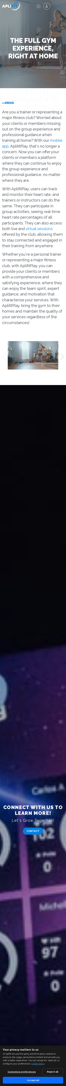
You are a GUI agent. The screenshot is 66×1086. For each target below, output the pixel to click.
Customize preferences (22, 1071)
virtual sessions (39, 229)
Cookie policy (38, 1063)
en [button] (58, 6)
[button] (4, 357)
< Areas (8, 103)
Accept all (33, 1080)
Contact (33, 830)
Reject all (52, 1071)
